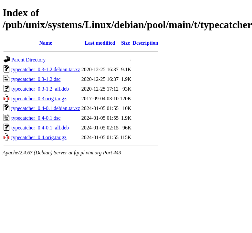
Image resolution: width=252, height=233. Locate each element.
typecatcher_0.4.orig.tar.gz (39, 137)
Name (45, 43)
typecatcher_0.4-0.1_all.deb (40, 127)
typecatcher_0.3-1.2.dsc (35, 79)
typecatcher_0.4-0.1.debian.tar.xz (45, 108)
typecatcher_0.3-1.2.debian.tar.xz (45, 69)
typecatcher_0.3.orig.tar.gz (39, 98)
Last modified (100, 43)
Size (125, 43)
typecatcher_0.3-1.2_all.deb (40, 89)
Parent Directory (28, 59)
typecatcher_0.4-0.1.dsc (35, 118)
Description (145, 43)
